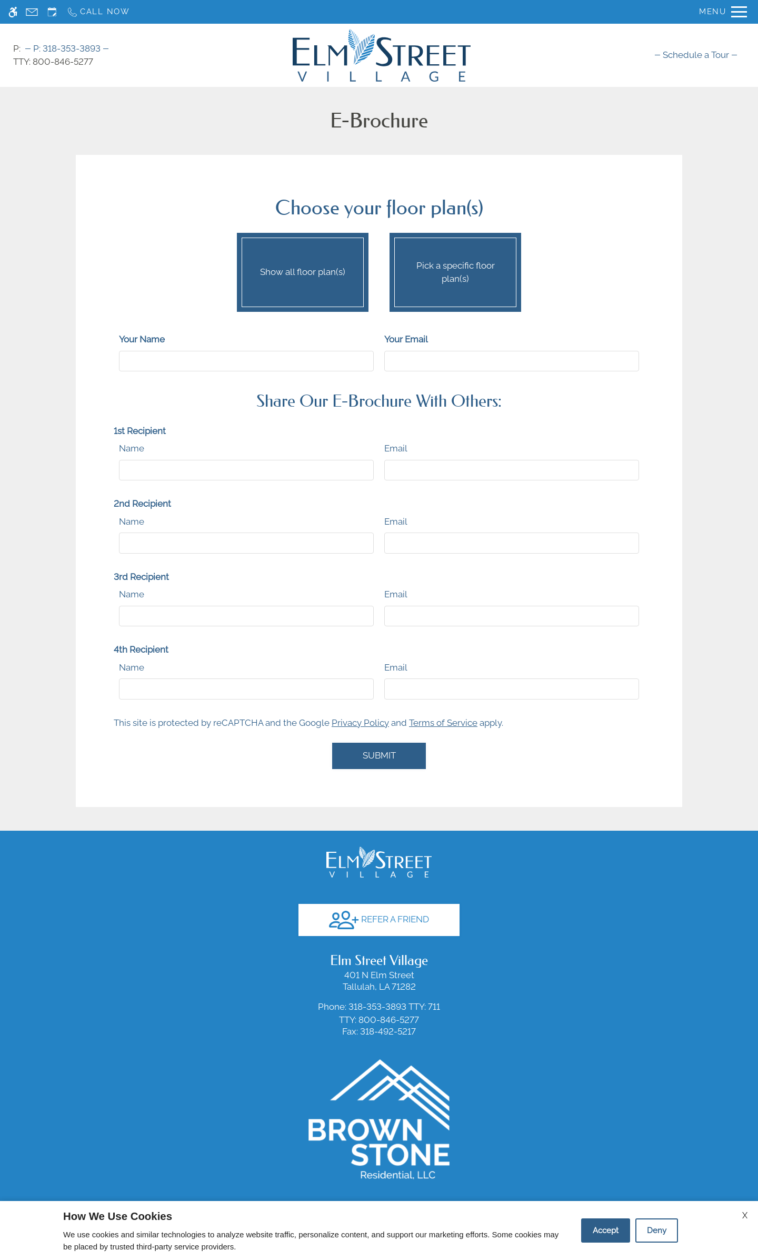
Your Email (406, 339)
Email (395, 448)
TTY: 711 (379, 1006)
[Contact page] (32, 12)
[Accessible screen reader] (13, 12)
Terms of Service (443, 722)
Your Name (142, 339)
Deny (656, 1230)
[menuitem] (696, 55)
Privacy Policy (360, 722)
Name (131, 448)
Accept (606, 1230)
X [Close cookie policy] (744, 1215)
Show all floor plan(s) (302, 270)
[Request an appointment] (52, 12)
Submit (379, 755)
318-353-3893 (67, 48)
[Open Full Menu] (723, 12)
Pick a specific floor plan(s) (455, 270)
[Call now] (98, 12)
